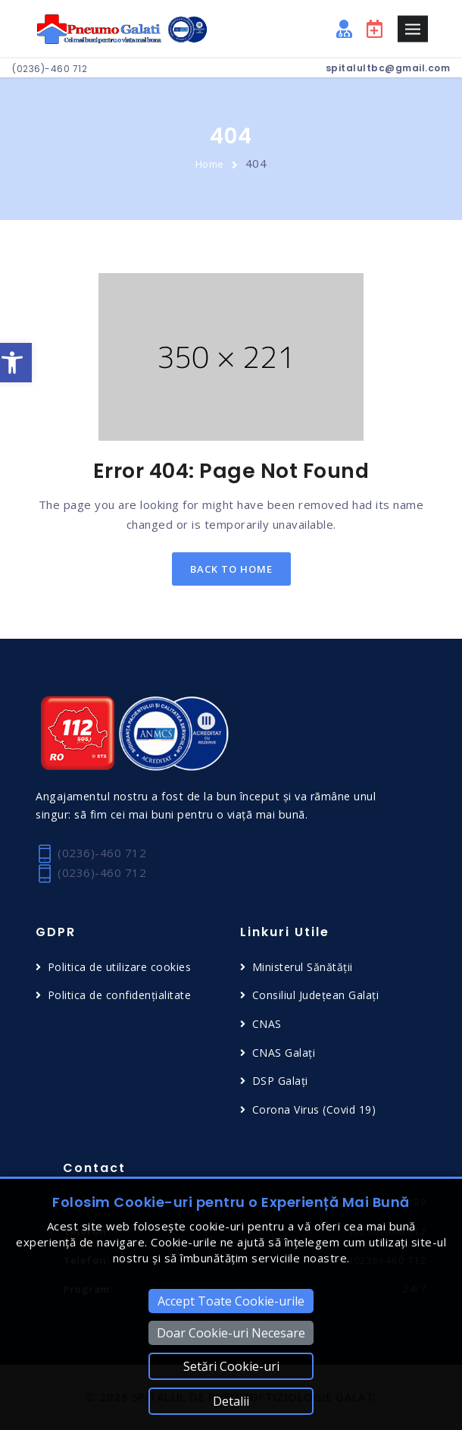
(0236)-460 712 (49, 68)
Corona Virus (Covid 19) (314, 1109)
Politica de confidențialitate (120, 995)
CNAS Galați (284, 1052)
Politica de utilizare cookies (120, 967)
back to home (231, 569)
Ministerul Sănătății (302, 967)
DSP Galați (280, 1080)
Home (209, 164)
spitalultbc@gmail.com (388, 67)
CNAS (267, 1024)
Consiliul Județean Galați (315, 995)
